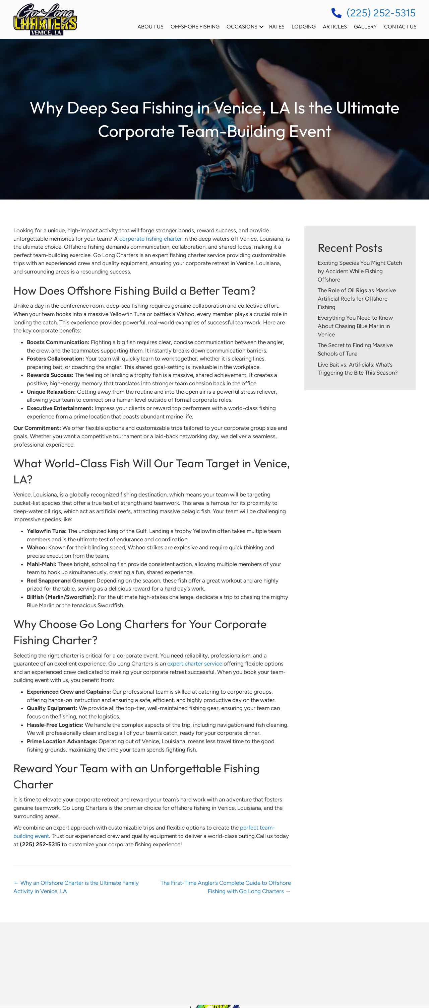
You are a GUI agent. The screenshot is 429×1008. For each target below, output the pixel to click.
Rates (277, 26)
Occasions (242, 26)
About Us (150, 26)
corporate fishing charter (150, 238)
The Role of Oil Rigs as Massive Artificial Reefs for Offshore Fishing (357, 298)
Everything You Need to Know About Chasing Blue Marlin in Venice (355, 325)
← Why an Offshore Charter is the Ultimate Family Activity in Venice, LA (76, 887)
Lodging (304, 26)
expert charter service (194, 663)
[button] (261, 26)
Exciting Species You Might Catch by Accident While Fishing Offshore (360, 271)
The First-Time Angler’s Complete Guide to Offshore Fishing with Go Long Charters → (226, 887)
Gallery (365, 26)
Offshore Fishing (195, 26)
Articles (335, 26)
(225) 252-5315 (381, 13)
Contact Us (400, 26)
